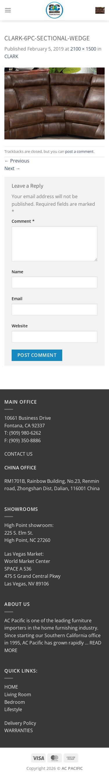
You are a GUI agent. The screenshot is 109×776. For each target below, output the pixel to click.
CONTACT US (18, 454)
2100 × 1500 (83, 49)
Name (17, 271)
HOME (11, 687)
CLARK (11, 56)
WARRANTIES (18, 730)
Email (17, 298)
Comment (23, 221)
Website (20, 326)
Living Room (17, 694)
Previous (16, 161)
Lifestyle (13, 709)
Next (12, 168)
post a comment (79, 151)
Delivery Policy (20, 723)
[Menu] (7, 10)
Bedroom (14, 702)
